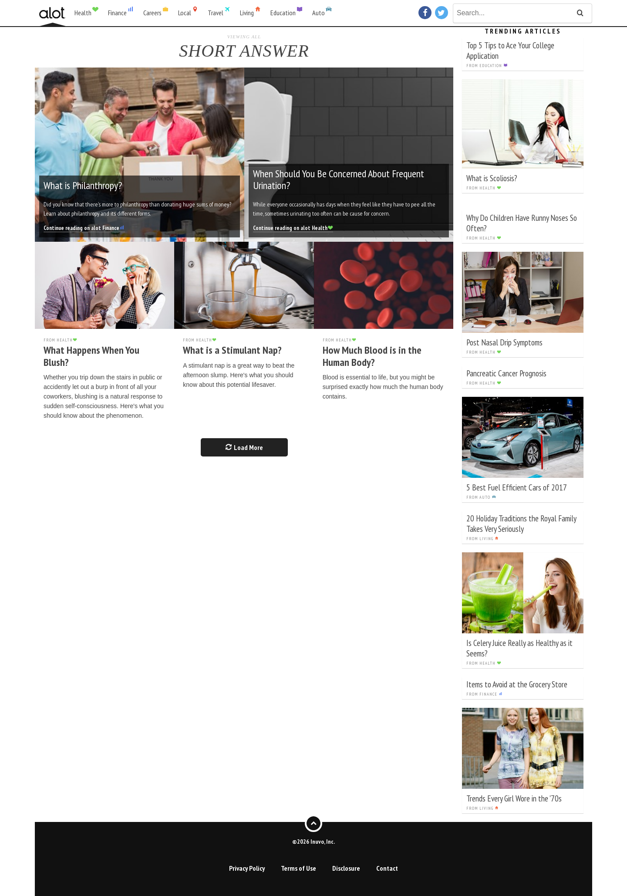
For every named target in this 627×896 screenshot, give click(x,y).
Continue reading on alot (84, 228)
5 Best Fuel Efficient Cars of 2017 (516, 487)
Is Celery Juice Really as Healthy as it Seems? (519, 648)
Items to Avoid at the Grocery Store (516, 684)
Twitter (442, 12)
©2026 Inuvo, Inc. (313, 841)
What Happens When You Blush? (91, 356)
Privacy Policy (247, 868)
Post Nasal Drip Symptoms (504, 342)
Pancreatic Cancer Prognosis (506, 373)
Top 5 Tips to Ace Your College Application (510, 50)
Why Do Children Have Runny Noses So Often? (521, 222)
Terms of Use (298, 868)
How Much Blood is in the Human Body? (372, 356)
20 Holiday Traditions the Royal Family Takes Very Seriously (521, 523)
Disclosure (346, 868)
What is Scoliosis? (491, 177)
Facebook (426, 12)
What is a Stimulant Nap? (232, 350)
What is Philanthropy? (83, 185)
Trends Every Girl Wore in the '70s (514, 798)
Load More (244, 447)
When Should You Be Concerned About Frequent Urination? (338, 179)
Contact (387, 868)
